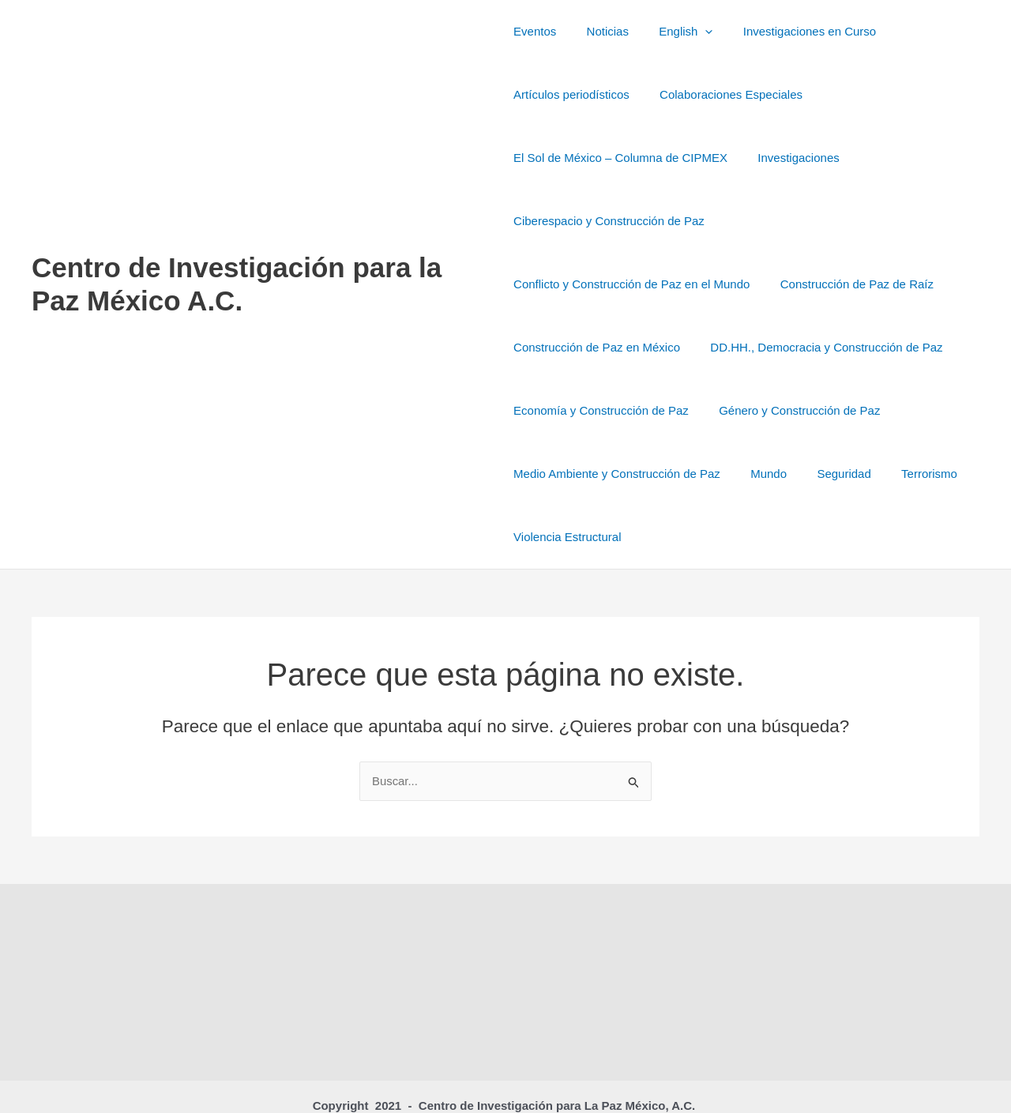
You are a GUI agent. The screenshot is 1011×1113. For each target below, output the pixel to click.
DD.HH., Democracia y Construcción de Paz (629, 347)
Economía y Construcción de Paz (857, 347)
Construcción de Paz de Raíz (590, 284)
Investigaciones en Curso (789, 31)
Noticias (601, 31)
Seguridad (540, 473)
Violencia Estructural (724, 473)
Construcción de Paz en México (773, 284)
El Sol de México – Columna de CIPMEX (620, 157)
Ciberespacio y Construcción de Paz (609, 220)
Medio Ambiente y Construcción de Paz (801, 410)
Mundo (947, 410)
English (673, 31)
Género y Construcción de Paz (594, 410)
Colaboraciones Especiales (724, 94)
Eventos (534, 31)
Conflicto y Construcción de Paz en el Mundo (846, 220)
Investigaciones (791, 157)
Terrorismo (619, 473)
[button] (692, 31)
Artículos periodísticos (571, 94)
